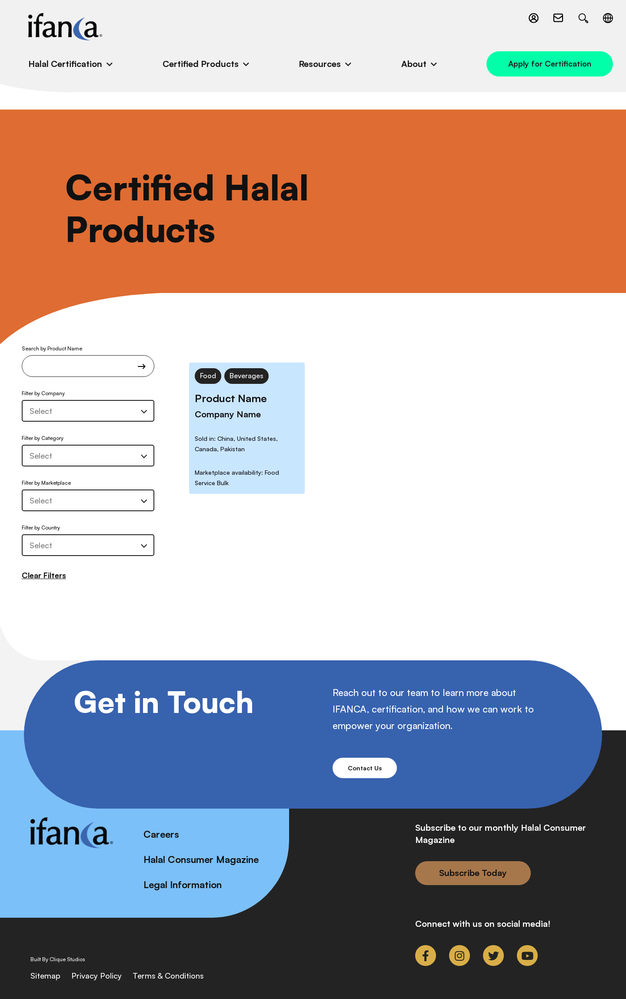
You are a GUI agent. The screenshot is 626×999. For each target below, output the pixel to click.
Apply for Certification (549, 63)
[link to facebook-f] (425, 955)
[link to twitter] (493, 955)
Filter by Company (43, 393)
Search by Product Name (88, 361)
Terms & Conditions (168, 975)
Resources (320, 63)
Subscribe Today (473, 872)
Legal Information (182, 884)
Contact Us (365, 768)
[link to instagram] (459, 955)
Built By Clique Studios (57, 959)
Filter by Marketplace (46, 483)
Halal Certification (65, 63)
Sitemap (45, 975)
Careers (161, 834)
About (413, 63)
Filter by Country (41, 527)
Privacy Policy (96, 975)
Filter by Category (42, 438)
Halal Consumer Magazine (201, 859)
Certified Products (201, 63)
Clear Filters (44, 575)
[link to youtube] (527, 955)
